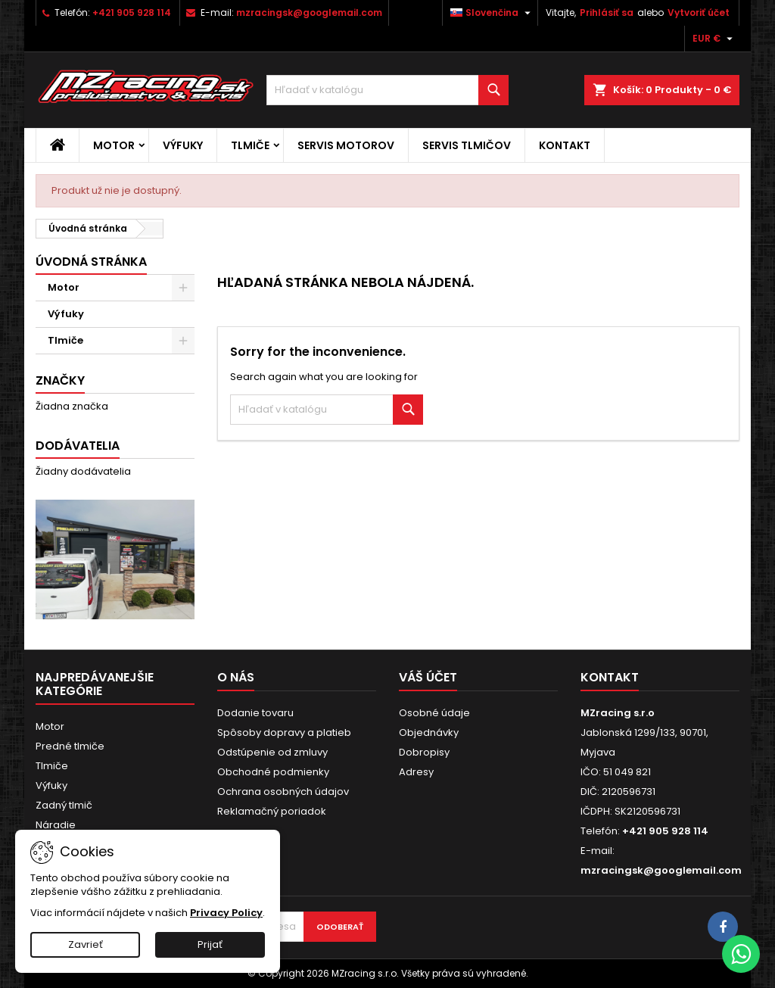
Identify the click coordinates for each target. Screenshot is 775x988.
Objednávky (429, 732)
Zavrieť (85, 944)
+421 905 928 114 (131, 12)
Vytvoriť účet (699, 12)
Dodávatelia (78, 445)
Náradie (56, 825)
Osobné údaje (434, 713)
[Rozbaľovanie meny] (714, 38)
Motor (114, 145)
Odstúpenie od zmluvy (272, 752)
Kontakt (564, 145)
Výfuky (183, 145)
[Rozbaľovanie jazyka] (492, 13)
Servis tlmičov (466, 145)
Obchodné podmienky (273, 772)
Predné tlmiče (70, 746)
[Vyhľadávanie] (387, 90)
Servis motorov (345, 145)
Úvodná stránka (91, 261)
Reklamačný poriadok (271, 811)
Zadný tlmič (64, 805)
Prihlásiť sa (606, 12)
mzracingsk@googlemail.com (309, 12)
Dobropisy (424, 752)
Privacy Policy (226, 912)
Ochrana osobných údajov (283, 791)
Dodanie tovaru (255, 713)
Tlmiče (250, 145)
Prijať (210, 944)
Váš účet (428, 677)
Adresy (416, 772)
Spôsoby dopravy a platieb (284, 732)
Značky (60, 380)
